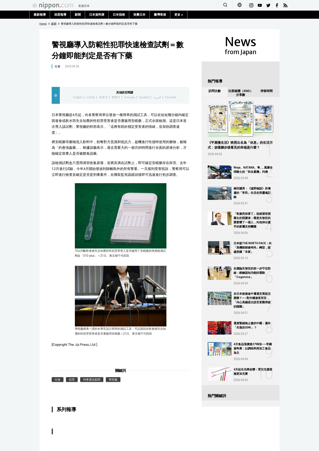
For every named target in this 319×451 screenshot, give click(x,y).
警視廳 (113, 379)
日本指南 (119, 14)
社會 (57, 66)
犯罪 (72, 379)
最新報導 (40, 14)
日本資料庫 (96, 14)
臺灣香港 (160, 14)
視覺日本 (139, 14)
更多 (178, 14)
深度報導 (60, 14)
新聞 (78, 14)
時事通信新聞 (91, 379)
